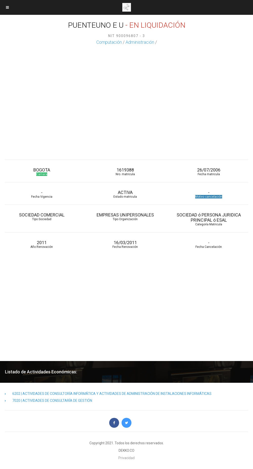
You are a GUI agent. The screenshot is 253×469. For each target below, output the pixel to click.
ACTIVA (125, 194)
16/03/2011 (125, 244)
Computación (109, 42)
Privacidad (126, 458)
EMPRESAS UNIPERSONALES (125, 216)
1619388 (125, 171)
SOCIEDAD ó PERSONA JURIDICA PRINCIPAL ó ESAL (209, 219)
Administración (140, 42)
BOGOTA (42, 171)
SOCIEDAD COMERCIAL (42, 216)
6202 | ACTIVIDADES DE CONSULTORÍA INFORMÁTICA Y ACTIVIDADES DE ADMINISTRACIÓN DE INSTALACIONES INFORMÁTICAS (108, 394)
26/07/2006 (209, 171)
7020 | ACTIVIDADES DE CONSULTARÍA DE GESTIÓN (48, 401)
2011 (42, 244)
